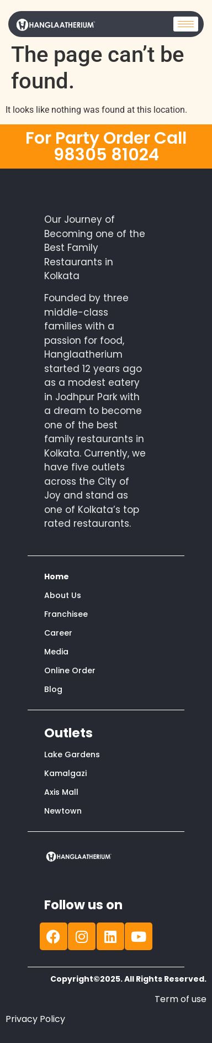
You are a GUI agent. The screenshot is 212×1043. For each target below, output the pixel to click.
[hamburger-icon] (185, 24)
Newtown (63, 810)
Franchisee (66, 614)
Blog (53, 689)
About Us (62, 595)
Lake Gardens (72, 754)
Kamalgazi (65, 773)
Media (56, 651)
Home (56, 576)
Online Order (70, 670)
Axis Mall (61, 792)
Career (58, 632)
